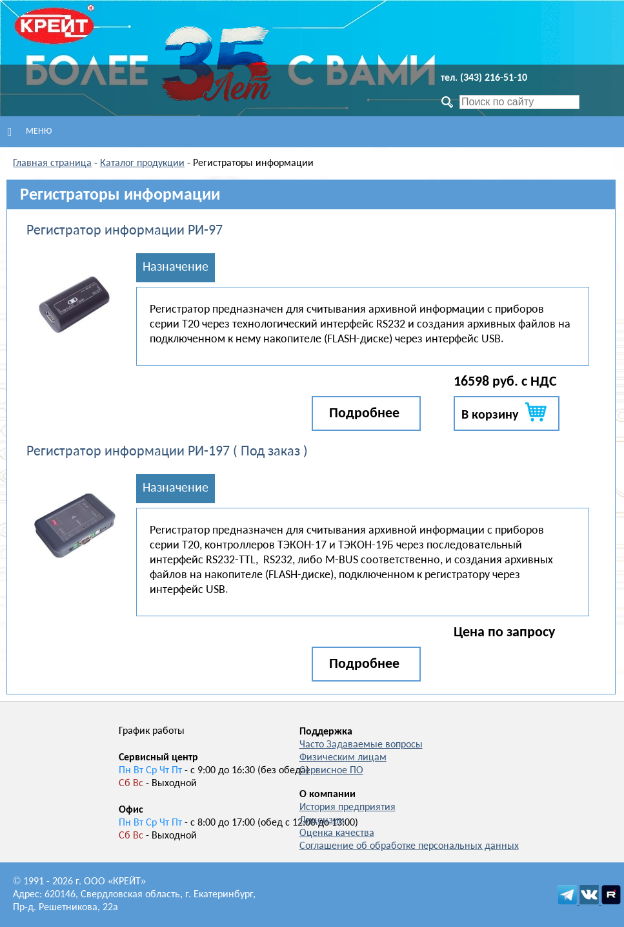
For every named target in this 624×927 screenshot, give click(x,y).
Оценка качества (336, 833)
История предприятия (347, 807)
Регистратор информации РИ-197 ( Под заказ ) (167, 451)
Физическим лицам (343, 758)
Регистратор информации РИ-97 (124, 231)
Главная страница (52, 163)
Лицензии (322, 820)
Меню (30, 132)
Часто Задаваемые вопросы (361, 745)
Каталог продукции (142, 163)
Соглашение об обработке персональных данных (409, 846)
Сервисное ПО (331, 771)
